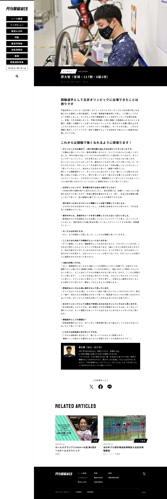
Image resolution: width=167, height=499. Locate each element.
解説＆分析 (17, 31)
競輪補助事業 (17, 62)
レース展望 (17, 18)
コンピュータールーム (17, 68)
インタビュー (17, 24)
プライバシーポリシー (62, 492)
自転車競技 (17, 49)
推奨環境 (90, 492)
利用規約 (79, 492)
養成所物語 (17, 43)
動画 (17, 55)
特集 (17, 37)
